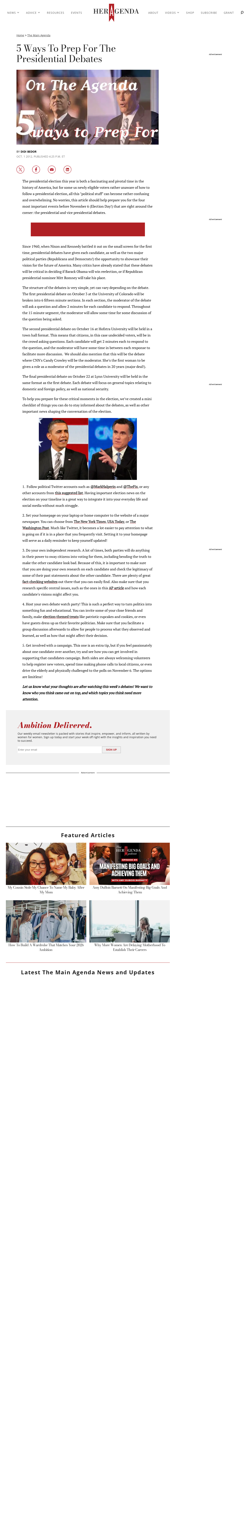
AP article (116, 588)
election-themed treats (61, 616)
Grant (229, 13)
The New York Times (90, 521)
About (153, 13)
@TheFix (130, 486)
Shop (190, 13)
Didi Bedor (28, 151)
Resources (55, 13)
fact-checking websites (39, 581)
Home (20, 35)
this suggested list (69, 492)
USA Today (115, 521)
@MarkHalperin (103, 486)
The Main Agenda (38, 35)
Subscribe (209, 13)
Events (76, 13)
